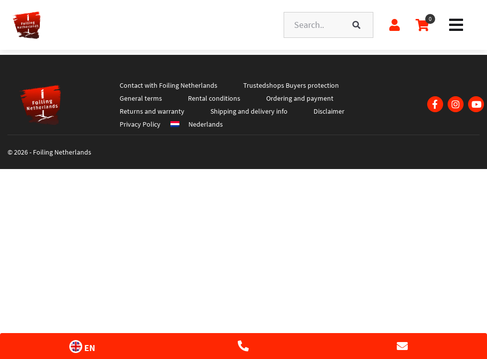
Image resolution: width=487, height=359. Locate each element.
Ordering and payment (299, 98)
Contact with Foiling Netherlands (168, 85)
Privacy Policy (140, 124)
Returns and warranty (152, 111)
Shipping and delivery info (249, 111)
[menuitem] (204, 124)
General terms (141, 98)
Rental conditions (214, 98)
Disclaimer (329, 111)
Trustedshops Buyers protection (291, 85)
